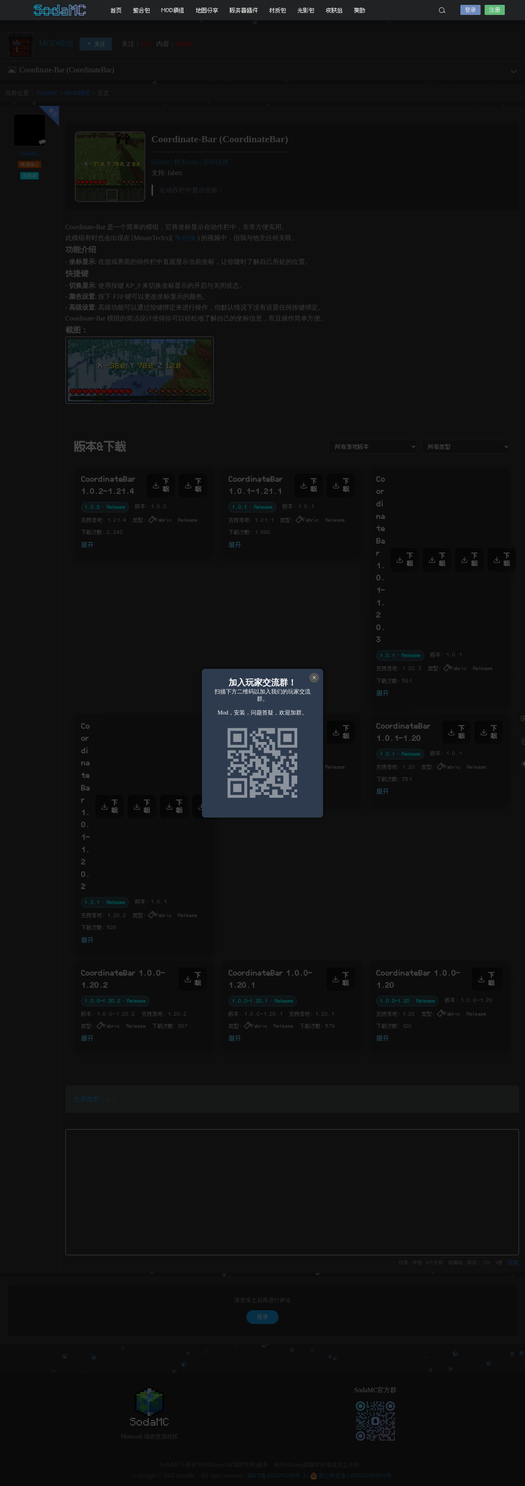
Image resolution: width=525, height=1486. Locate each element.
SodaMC (60, 10)
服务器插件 (244, 10)
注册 (494, 10)
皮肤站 (334, 10)
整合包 (141, 10)
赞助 (359, 10)
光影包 (306, 10)
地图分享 (207, 10)
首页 (116, 10)
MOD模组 (173, 10)
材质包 (277, 10)
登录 (470, 10)
